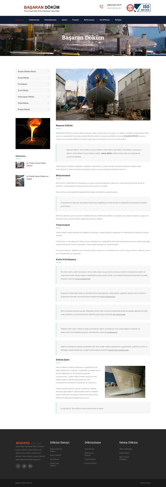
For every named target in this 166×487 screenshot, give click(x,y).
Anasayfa (20, 20)
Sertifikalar (105, 20)
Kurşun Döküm (24, 109)
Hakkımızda (34, 20)
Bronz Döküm (23, 78)
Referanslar (89, 20)
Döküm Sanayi (145, 483)
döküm (95, 392)
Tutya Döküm (23, 103)
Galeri (64, 20)
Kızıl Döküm (23, 90)
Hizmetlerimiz (50, 20)
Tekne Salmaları (125, 449)
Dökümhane (124, 453)
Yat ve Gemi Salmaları (124, 458)
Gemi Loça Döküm (54, 464)
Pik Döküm (22, 84)
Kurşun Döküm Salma (27, 71)
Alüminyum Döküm (26, 97)
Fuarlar (75, 20)
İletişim (118, 20)
